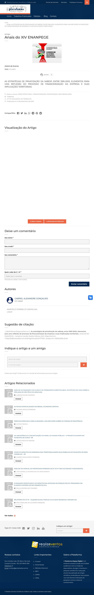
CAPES (37, 574)
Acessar (18, 399)
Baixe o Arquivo (35, 221)
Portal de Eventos (52, 2)
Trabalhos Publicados (22, 17)
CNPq (37, 578)
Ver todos (9, 516)
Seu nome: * (9, 238)
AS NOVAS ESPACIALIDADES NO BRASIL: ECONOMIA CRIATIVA (36, 407)
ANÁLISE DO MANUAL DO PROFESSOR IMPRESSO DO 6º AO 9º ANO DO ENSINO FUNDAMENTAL (48, 469)
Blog (46, 17)
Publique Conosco (76, 2)
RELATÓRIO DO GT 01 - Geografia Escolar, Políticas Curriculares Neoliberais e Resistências (45, 500)
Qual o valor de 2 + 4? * (13, 272)
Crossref (37, 561)
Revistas (64, 2)
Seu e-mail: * (9, 247)
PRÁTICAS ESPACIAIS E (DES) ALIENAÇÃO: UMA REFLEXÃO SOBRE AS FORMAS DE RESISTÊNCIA (48, 421)
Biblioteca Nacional (41, 568)
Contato (53, 17)
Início (9, 17)
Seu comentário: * (11, 255)
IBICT (37, 571)
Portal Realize (39, 565)
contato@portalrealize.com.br (18, 568)
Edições (37, 17)
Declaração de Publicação (55, 221)
